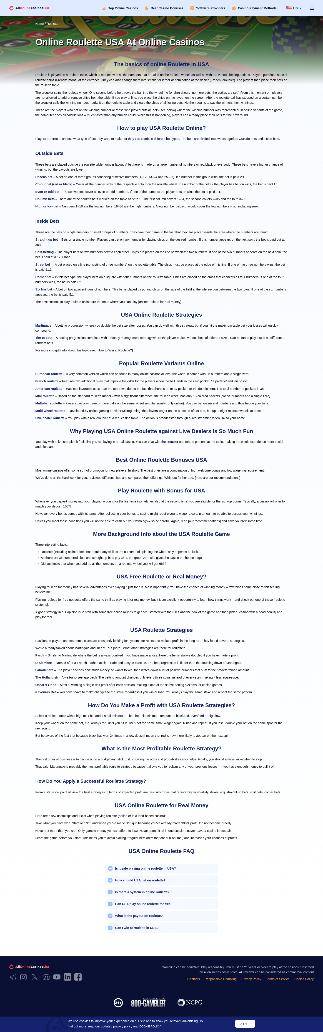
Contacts (195, 979)
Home (39, 23)
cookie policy (150, 1026)
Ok (245, 1024)
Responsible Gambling (222, 979)
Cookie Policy (304, 979)
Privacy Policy (252, 979)
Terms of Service (278, 979)
